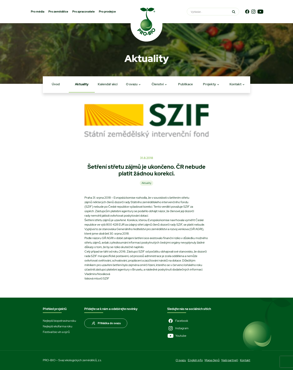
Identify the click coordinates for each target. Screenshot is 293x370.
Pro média (37, 11)
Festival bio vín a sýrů (56, 332)
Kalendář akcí (108, 84)
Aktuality (82, 84)
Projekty (209, 84)
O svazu (132, 84)
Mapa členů (212, 360)
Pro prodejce (107, 11)
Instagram (178, 328)
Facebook (177, 321)
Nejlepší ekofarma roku (57, 326)
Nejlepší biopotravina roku (59, 321)
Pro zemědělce (58, 11)
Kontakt (235, 84)
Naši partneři (229, 360)
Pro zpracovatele (83, 11)
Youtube (176, 336)
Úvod (56, 84)
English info (195, 360)
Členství (158, 84)
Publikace (185, 84)
